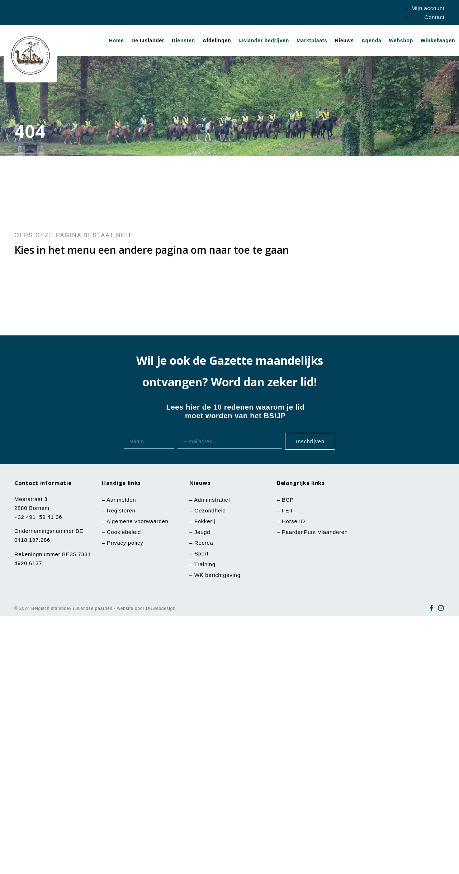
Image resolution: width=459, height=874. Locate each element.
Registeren (121, 510)
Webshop (401, 40)
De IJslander (147, 40)
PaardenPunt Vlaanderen (315, 532)
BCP (288, 500)
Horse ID (292, 521)
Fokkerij (204, 521)
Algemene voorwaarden (137, 521)
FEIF (289, 510)
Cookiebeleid (124, 532)
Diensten (183, 40)
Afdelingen (217, 40)
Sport (201, 553)
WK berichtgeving (217, 575)
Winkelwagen (438, 40)
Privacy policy (125, 543)
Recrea (203, 543)
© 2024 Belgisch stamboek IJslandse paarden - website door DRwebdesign (94, 608)
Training (205, 564)
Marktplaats (312, 40)
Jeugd (202, 532)
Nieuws (344, 40)
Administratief (212, 500)
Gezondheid (210, 510)
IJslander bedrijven (263, 40)
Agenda (371, 40)
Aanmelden (121, 500)
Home (116, 40)
